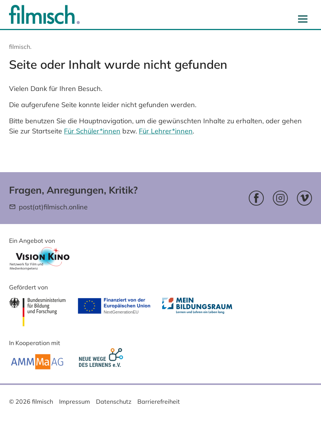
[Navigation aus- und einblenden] (303, 19)
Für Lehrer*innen (166, 131)
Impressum (74, 401)
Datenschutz (113, 401)
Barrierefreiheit (158, 401)
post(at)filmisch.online (53, 207)
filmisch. (20, 46)
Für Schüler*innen (92, 131)
